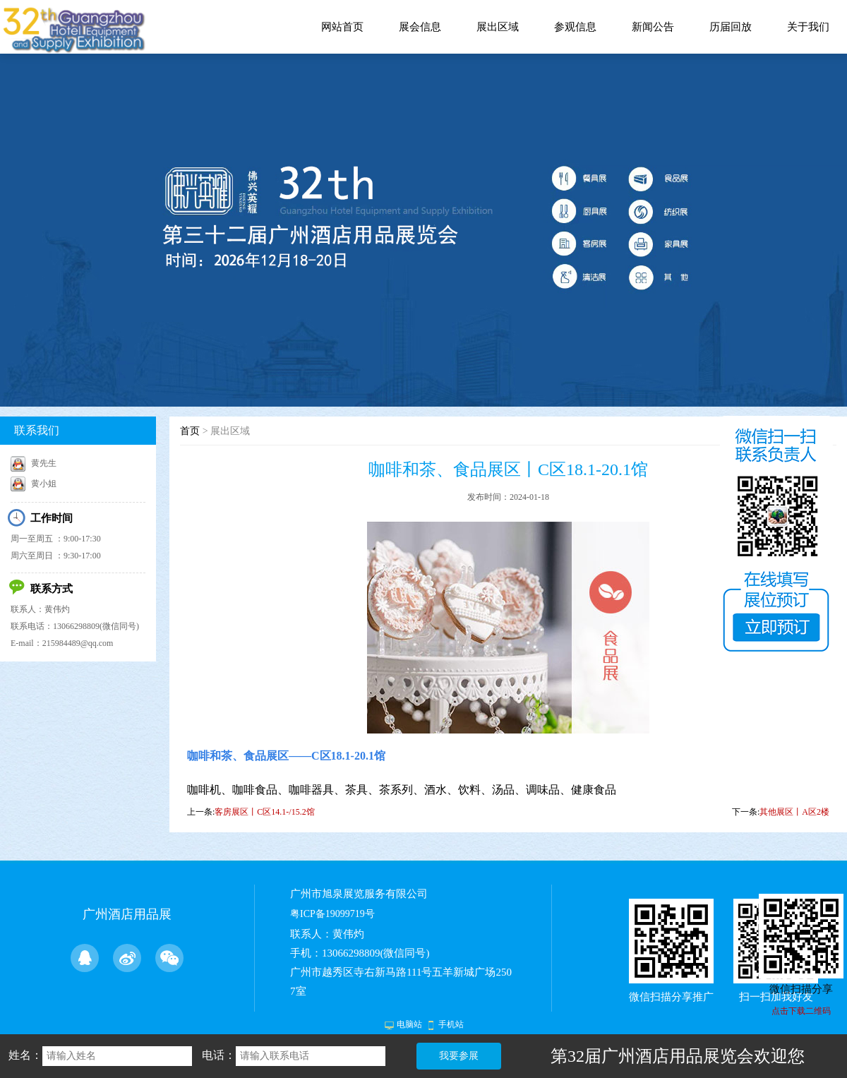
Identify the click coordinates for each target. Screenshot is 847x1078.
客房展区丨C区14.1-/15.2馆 (264, 812)
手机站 (451, 1024)
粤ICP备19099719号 (332, 914)
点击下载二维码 (801, 1011)
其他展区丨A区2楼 (794, 812)
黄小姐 (33, 484)
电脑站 (409, 1024)
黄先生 (33, 463)
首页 (190, 431)
